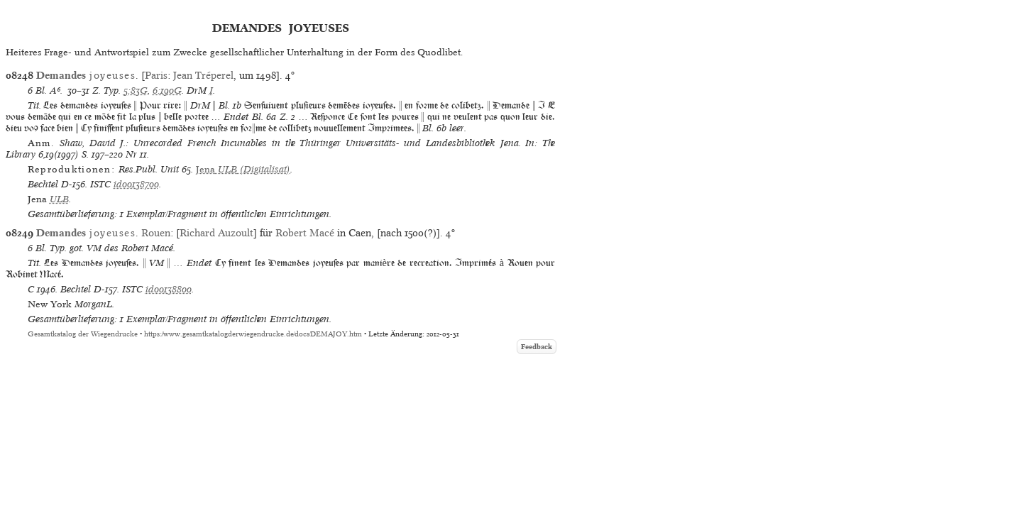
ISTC (100, 184)
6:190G (167, 90)
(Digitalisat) (243, 169)
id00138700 (136, 184)
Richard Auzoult (216, 232)
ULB (59, 199)
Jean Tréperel (203, 75)
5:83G (135, 90)
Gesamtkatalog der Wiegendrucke (83, 334)
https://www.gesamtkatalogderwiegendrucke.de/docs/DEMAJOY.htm (253, 334)
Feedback (536, 346)
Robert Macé (304, 232)
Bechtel (43, 184)
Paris (156, 75)
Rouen (155, 232)
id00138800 (168, 289)
